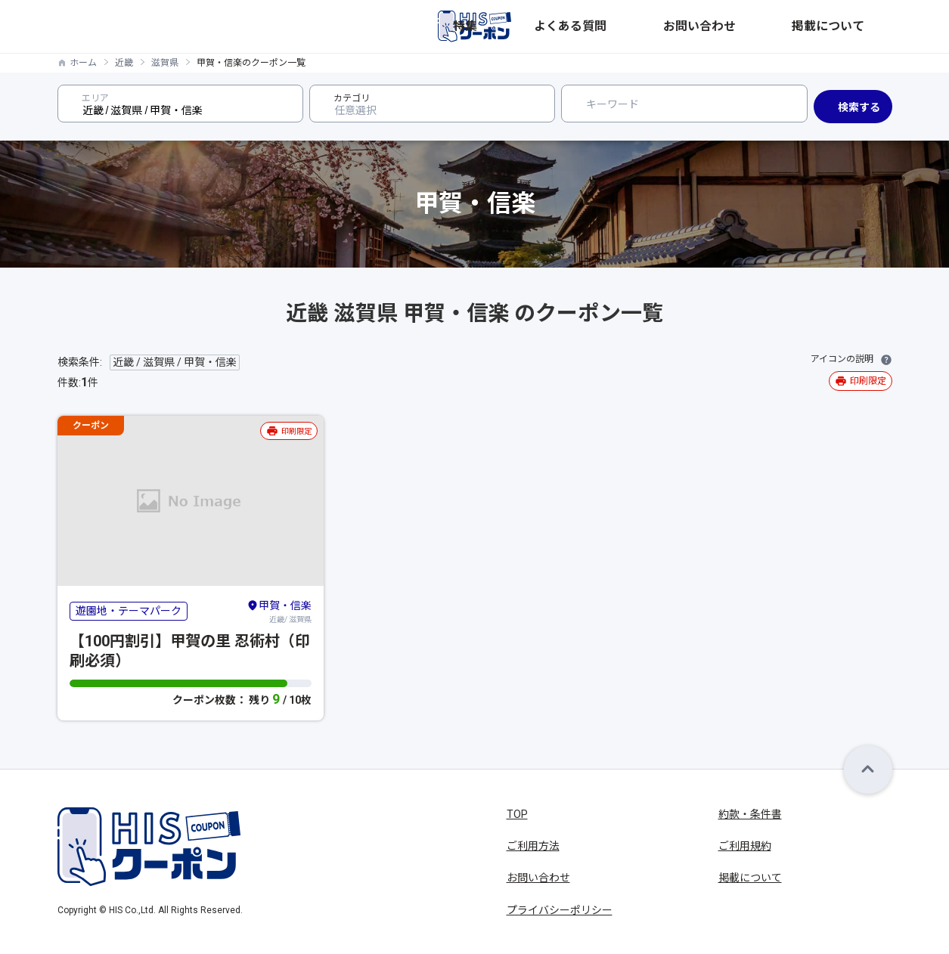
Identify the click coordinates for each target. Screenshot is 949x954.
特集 (636, 26)
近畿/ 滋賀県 (279, 611)
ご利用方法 (533, 846)
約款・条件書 (750, 814)
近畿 (124, 62)
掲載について (860, 26)
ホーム (83, 62)
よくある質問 (697, 26)
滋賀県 (164, 62)
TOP (517, 814)
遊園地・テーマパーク (128, 611)
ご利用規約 (744, 846)
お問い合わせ (779, 26)
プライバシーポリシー (560, 910)
